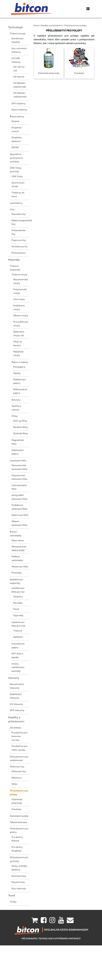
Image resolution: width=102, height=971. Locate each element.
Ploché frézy (18, 882)
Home (36, 25)
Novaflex (18, 602)
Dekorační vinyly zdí (18, 333)
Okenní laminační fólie (19, 523)
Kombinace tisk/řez (17, 40)
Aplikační (18, 636)
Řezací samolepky (15, 533)
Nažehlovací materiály (16, 581)
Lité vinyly (19, 299)
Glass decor (18, 540)
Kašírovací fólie (20, 515)
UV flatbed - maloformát (19, 85)
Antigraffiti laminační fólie (19, 497)
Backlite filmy (20, 427)
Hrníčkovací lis (20, 246)
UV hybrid (18, 76)
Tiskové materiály (15, 268)
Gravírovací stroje (18, 184)
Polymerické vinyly (20, 291)
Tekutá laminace (18, 822)
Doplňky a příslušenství (16, 719)
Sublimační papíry (17, 452)
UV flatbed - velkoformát (20, 94)
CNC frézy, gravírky (16, 169)
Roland (15, 121)
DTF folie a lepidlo (17, 655)
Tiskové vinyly (19, 274)
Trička (13, 901)
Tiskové (17, 630)
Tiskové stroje (17, 33)
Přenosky (17, 572)
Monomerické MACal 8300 (19, 548)
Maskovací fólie (20, 566)
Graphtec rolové (17, 129)
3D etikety (15, 727)
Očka (14, 784)
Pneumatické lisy (18, 232)
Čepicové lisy (19, 240)
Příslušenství (19, 252)
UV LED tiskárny (16, 60)
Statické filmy (20, 433)
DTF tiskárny (19, 103)
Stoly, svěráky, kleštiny (19, 867)
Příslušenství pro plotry (19, 830)
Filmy (15, 416)
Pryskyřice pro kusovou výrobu (19, 736)
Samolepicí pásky (19, 815)
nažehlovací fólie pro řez (18, 590)
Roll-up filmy (20, 420)
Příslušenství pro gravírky (19, 859)
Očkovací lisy (17, 766)
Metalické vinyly (18, 353)
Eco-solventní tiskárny (19, 50)
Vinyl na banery (17, 343)
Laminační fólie (18, 460)
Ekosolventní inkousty (17, 686)
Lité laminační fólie (19, 487)
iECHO (15, 147)
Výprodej (18, 615)
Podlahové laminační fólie (19, 507)
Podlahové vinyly (19, 307)
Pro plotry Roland (17, 839)
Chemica (18, 596)
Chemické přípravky (17, 801)
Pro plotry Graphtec (17, 849)
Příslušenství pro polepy (19, 792)
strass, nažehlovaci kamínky (18, 667)
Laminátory (16, 203)
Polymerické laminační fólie (19, 477)
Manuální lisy (19, 214)
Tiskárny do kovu (18, 194)
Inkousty (13, 677)
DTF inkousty (17, 710)
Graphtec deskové (17, 139)
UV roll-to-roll (19, 68)
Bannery (16, 399)
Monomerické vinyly (20, 281)
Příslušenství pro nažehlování (19, 758)
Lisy (12, 209)
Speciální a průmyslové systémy (16, 158)
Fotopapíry (19, 366)
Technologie (15, 27)
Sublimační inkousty (16, 696)
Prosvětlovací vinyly (20, 323)
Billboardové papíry (20, 391)
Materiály (14, 259)
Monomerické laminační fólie (19, 467)
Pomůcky (16, 809)
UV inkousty (16, 704)
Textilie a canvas (16, 408)
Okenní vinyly (20, 315)
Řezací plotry (17, 116)
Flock (16, 609)
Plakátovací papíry (19, 381)
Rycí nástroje (19, 888)
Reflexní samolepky (17, 558)
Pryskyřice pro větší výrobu (19, 748)
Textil (11, 895)
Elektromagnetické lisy (20, 222)
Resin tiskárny (19, 109)
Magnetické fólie (18, 442)
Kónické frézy (19, 876)
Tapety (17, 373)
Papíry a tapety (20, 362)
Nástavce (17, 777)
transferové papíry (18, 645)
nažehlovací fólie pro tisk (18, 624)
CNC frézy (17, 176)
